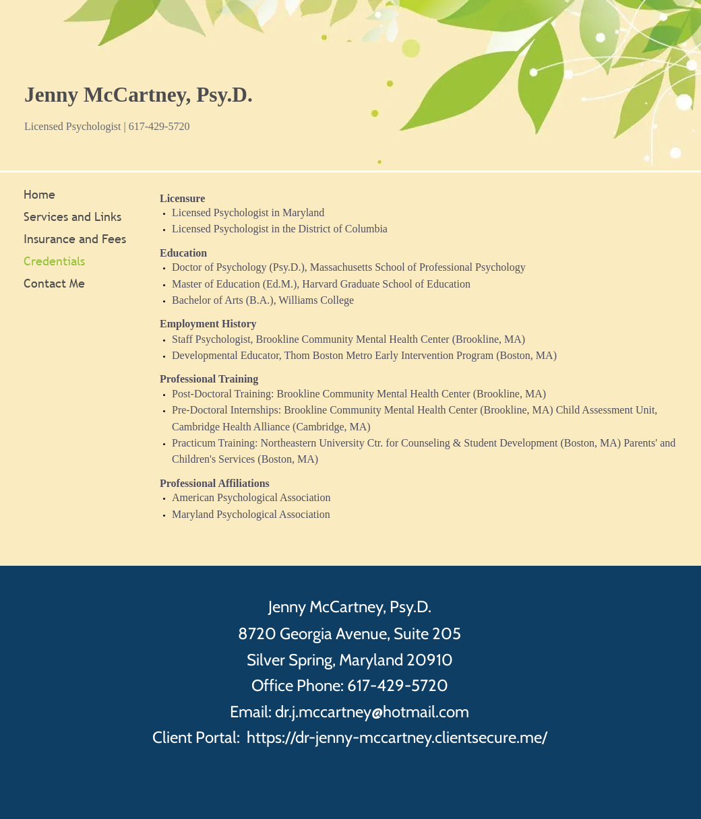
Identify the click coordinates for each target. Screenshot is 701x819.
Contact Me (54, 283)
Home (39, 194)
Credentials (54, 261)
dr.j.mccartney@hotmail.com (372, 711)
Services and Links (72, 216)
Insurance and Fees (75, 239)
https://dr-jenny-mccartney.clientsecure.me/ (397, 737)
